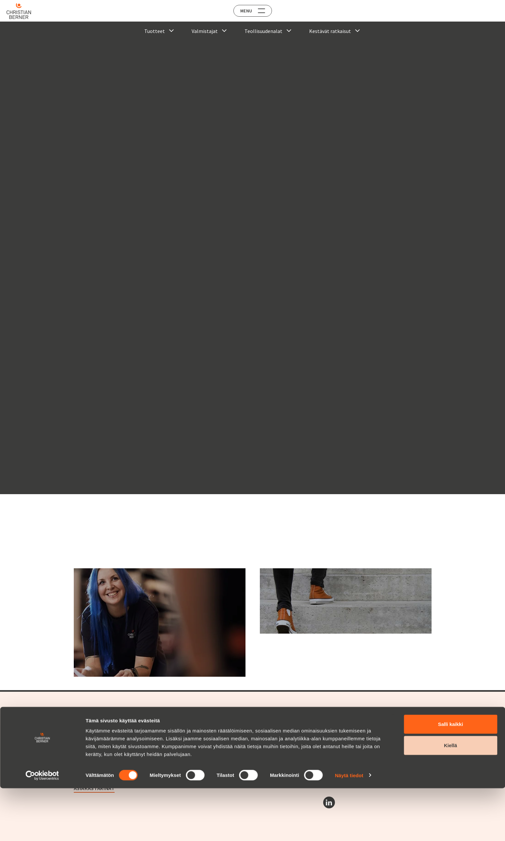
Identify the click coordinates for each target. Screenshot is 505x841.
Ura (203, 715)
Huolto (81, 733)
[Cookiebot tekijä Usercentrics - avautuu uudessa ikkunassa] (42, 828)
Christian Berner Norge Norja (355, 740)
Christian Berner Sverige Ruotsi (357, 733)
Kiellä (450, 798)
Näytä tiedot (349, 828)
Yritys (80, 758)
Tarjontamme (92, 715)
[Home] (23, 11)
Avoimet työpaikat (219, 725)
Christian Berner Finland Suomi (357, 748)
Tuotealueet (87, 725)
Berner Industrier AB (345, 725)
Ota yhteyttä (216, 740)
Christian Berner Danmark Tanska (360, 755)
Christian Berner (96, 748)
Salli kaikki (450, 777)
